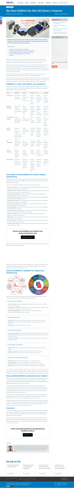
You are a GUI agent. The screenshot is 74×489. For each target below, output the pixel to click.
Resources (48, 2)
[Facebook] (1, 17)
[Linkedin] (1, 21)
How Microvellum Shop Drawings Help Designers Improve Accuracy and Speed (44, 468)
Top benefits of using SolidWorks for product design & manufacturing (21, 50)
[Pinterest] (1, 23)
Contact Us (55, 2)
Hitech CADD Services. (17, 485)
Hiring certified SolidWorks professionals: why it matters (19, 53)
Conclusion (11, 55)
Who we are (20, 2)
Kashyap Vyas (16, 447)
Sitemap (7, 484)
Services (27, 2)
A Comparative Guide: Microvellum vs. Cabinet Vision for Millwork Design (60, 468)
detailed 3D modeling (23, 66)
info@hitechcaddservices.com (62, 484)
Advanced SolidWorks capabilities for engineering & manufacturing (21, 52)
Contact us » (27, 435)
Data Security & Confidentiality (21, 484)
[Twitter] (1, 19)
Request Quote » (63, 2)
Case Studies (41, 2)
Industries (33, 2)
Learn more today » (27, 237)
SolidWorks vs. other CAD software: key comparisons (19, 49)
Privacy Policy (12, 484)
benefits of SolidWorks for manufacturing (22, 184)
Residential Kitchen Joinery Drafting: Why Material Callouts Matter (28, 468)
